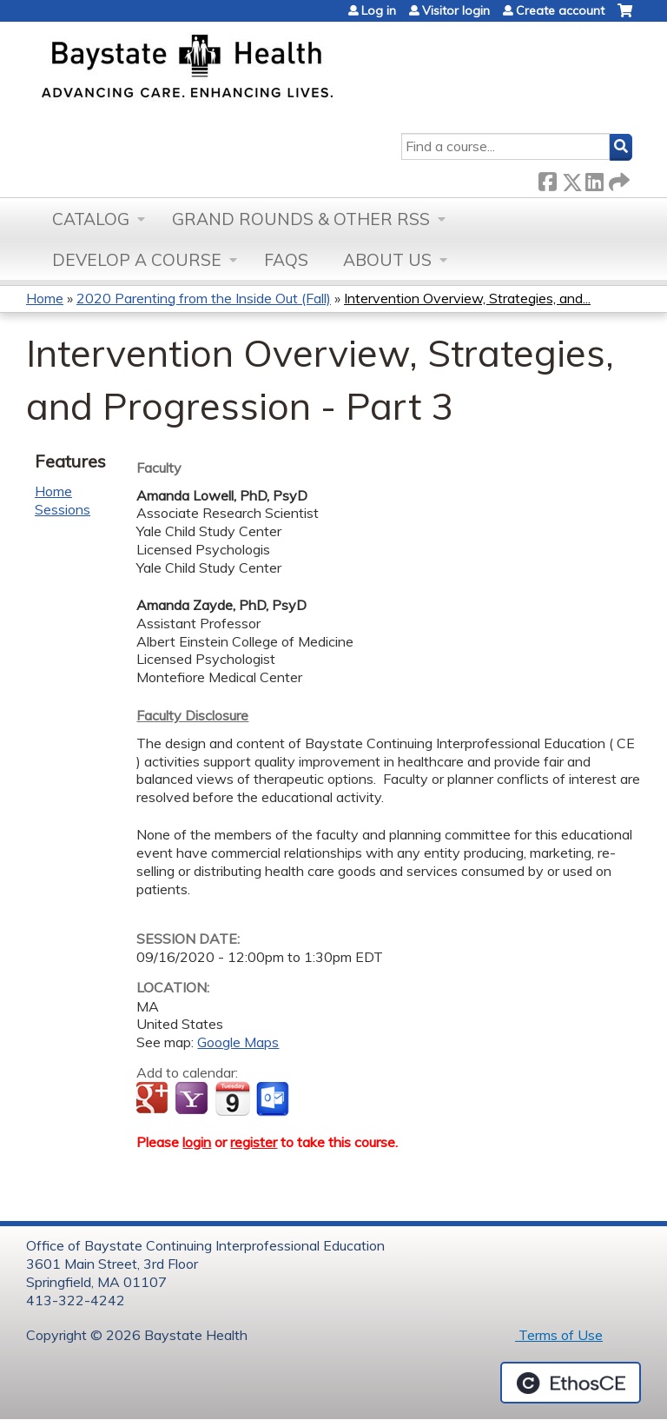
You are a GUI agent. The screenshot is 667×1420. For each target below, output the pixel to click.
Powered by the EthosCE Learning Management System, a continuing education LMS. (570, 1382)
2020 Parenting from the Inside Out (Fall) (203, 298)
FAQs (286, 259)
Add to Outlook (274, 1099)
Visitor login (456, 10)
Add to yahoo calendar (193, 1099)
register (253, 1142)
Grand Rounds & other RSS (301, 219)
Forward (617, 179)
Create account (560, 10)
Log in (378, 10)
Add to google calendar (154, 1099)
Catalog (90, 219)
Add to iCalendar (232, 1098)
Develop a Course (136, 259)
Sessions (62, 509)
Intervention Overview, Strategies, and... (467, 298)
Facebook (547, 179)
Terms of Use (559, 1335)
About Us (387, 259)
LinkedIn (594, 179)
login (196, 1142)
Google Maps (238, 1042)
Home (44, 298)
